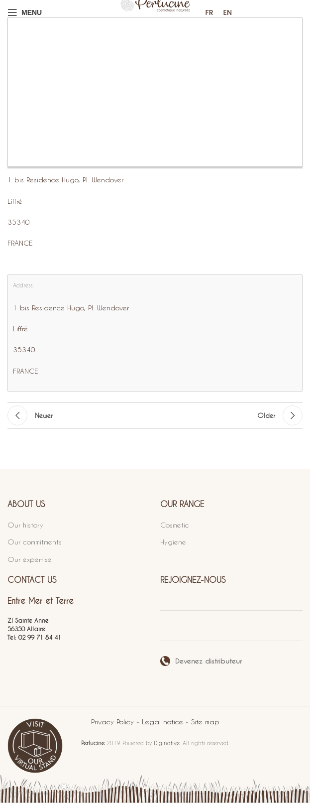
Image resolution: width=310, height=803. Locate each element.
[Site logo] (155, 12)
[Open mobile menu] (24, 12)
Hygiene (173, 541)
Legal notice (164, 721)
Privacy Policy (113, 721)
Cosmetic (174, 525)
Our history (25, 525)
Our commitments (34, 541)
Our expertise (29, 559)
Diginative (167, 743)
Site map (205, 721)
